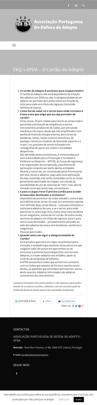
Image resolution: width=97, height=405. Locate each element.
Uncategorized (68, 301)
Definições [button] (64, 399)
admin (48, 301)
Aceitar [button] (79, 399)
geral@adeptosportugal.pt (34, 354)
